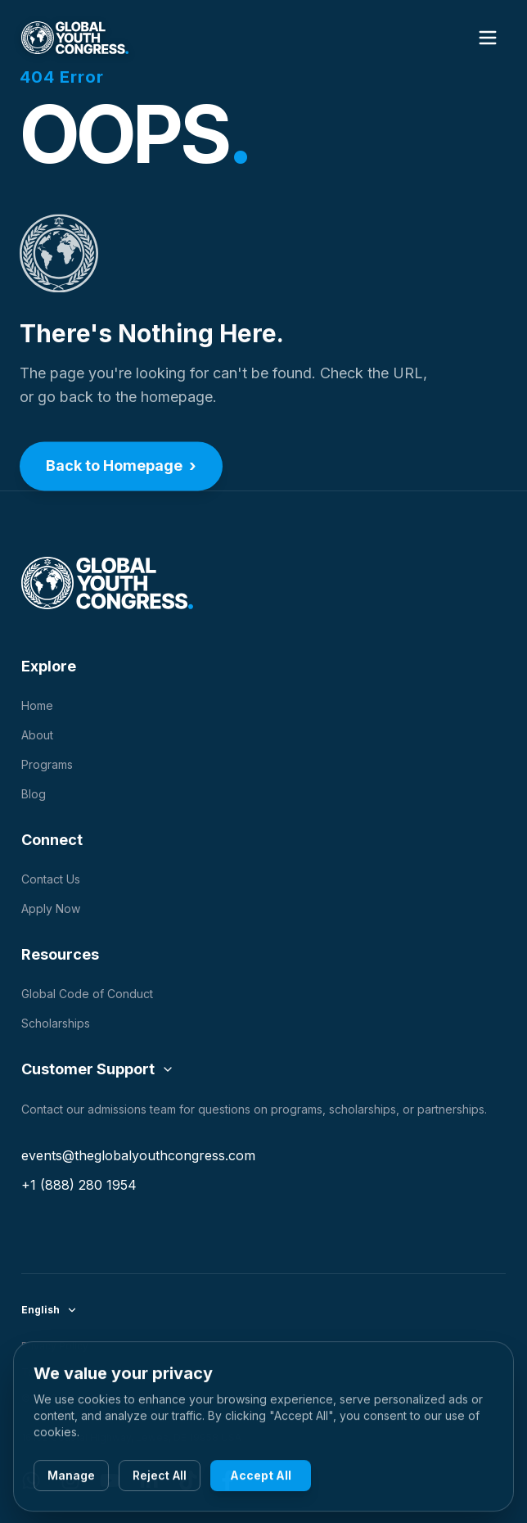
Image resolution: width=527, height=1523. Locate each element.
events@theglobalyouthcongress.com (138, 1155)
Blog (33, 794)
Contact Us (50, 879)
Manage (71, 1478)
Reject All (160, 1478)
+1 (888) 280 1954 (79, 1185)
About (37, 735)
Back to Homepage (121, 468)
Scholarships (55, 1023)
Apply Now (50, 908)
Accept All (260, 1478)
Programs (47, 764)
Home (37, 705)
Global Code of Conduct (87, 994)
